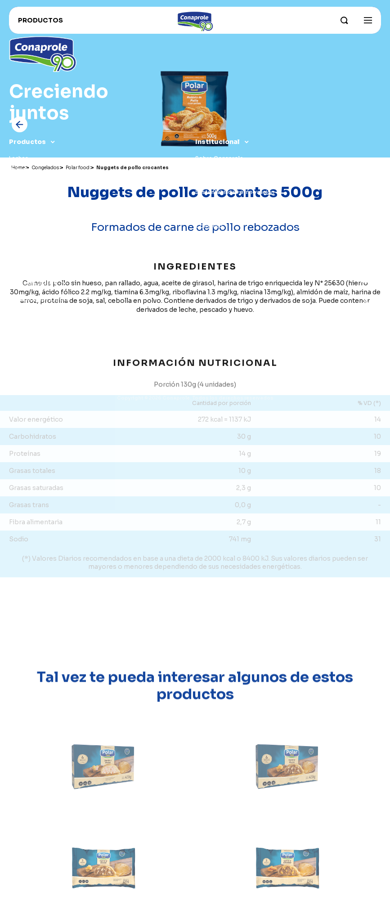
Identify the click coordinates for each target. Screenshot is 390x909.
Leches (18, 158)
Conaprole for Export (38, 299)
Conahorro (24, 310)
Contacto (209, 225)
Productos (27, 142)
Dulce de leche (29, 192)
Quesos (20, 180)
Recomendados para (37, 259)
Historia (206, 214)
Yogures (20, 169)
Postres (20, 237)
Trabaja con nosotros (38, 321)
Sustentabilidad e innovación (234, 192)
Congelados (26, 203)
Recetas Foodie (31, 332)
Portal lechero (29, 366)
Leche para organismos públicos (53, 377)
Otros (17, 248)
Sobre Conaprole (219, 158)
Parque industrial (218, 169)
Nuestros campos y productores (241, 180)
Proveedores (27, 355)
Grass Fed (209, 203)
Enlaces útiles (33, 283)
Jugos (18, 225)
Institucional (217, 142)
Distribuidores (29, 344)
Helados (20, 214)
